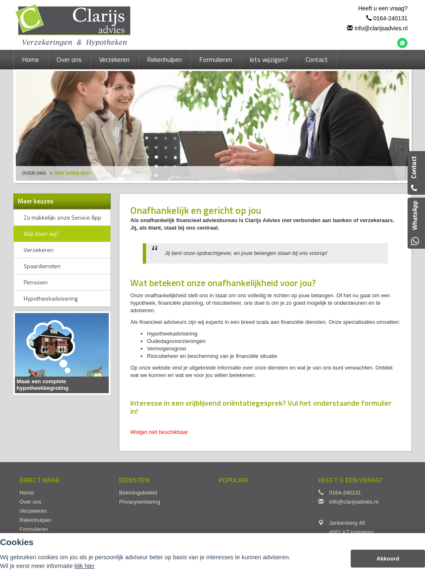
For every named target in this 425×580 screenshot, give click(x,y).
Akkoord (387, 559)
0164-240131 (390, 18)
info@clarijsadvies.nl (381, 28)
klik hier (84, 566)
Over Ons (34, 173)
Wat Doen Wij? (73, 173)
